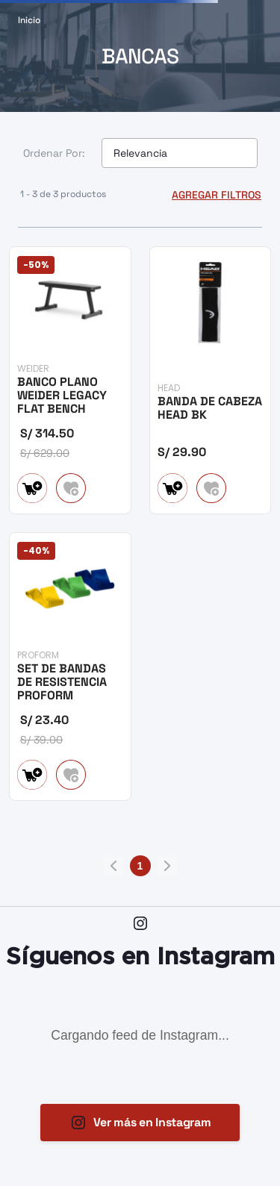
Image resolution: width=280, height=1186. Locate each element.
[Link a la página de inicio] (29, 20)
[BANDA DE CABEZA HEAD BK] (211, 379)
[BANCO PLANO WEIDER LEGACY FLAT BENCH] (70, 379)
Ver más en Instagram (152, 1122)
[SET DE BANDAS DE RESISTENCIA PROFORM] (70, 665)
